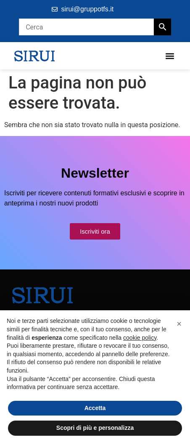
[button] (170, 56)
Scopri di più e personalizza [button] (95, 427)
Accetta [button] (95, 408)
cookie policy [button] (139, 337)
